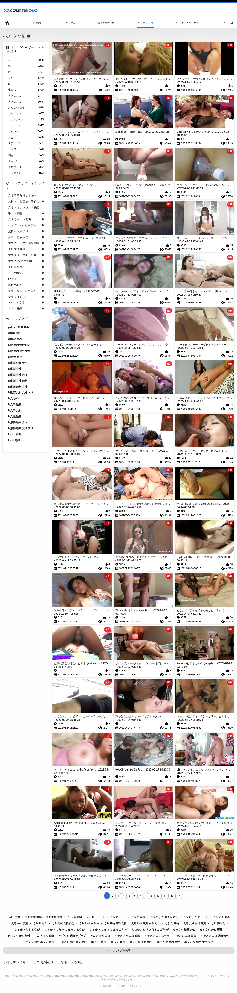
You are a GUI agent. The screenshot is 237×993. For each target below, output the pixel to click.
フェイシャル (26, 119)
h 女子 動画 (15, 404)
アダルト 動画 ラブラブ (72, 935)
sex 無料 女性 (54, 917)
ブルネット (26, 113)
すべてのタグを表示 (118, 950)
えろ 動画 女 (40, 923)
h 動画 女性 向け (17, 374)
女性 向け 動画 (26, 296)
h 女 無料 (13, 398)
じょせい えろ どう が (27, 929)
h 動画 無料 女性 (17, 386)
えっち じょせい (95, 917)
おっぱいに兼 (26, 107)
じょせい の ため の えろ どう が (108, 929)
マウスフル (26, 125)
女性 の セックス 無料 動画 (26, 243)
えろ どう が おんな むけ (164, 917)
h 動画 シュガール (18, 362)
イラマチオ (26, 173)
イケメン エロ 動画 (185, 935)
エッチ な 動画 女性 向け (198, 941)
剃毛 (26, 155)
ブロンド (26, 131)
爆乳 (26, 66)
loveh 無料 (13, 917)
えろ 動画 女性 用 (89, 923)
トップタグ (19, 319)
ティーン (26, 161)
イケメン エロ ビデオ (156, 935)
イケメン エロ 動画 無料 (26, 225)
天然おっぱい (26, 167)
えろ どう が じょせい (195, 917)
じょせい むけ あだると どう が (150, 929)
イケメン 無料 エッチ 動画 (38, 941)
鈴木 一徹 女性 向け (26, 237)
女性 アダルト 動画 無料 (26, 290)
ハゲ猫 (26, 149)
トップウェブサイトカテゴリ (25, 50)
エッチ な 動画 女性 (168, 941)
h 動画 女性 (15, 368)
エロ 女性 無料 (26, 249)
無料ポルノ (26, 284)
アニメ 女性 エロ (100, 935)
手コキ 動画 (26, 213)
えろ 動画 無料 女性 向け (145, 923)
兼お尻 (26, 137)
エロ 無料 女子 (26, 267)
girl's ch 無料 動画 (18, 327)
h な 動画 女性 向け (19, 344)
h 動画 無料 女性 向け (20, 392)
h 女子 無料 (15, 410)
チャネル (228, 22)
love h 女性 (14, 434)
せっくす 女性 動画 (211, 929)
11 (165, 895)
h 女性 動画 (15, 416)
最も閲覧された (106, 22)
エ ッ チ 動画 (98, 941)
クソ (26, 77)
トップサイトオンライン (25, 185)
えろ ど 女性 (138, 917)
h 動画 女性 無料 (17, 380)
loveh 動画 (14, 440)
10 (158, 895)
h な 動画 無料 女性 (19, 350)
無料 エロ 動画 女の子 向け (26, 201)
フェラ (26, 60)
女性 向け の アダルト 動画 (26, 207)
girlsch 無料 (15, 338)
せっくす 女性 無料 (19, 935)
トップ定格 (69, 22)
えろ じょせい (118, 917)
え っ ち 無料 (74, 917)
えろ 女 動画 (26, 308)
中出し (26, 89)
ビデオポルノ (26, 273)
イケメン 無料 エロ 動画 (73, 941)
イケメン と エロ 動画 (127, 935)
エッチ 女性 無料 (104, 985)
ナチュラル (26, 143)
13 (172, 895)
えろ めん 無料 (19, 923)
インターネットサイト (188, 22)
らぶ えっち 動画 (44, 935)
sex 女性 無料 (33, 917)
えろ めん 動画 (221, 917)
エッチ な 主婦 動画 (140, 941)
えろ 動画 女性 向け (63, 923)
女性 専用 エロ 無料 (26, 219)
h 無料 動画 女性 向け (20, 428)
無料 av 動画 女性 (26, 231)
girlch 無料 (14, 332)
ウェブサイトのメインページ (7, 23)
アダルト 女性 (26, 302)
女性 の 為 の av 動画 (26, 261)
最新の (37, 22)
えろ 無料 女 (218, 923)
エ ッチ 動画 (118, 941)
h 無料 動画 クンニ (19, 422)
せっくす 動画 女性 (184, 929)
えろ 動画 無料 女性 (115, 923)
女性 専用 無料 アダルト (26, 195)
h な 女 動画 (15, 356)
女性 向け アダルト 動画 (26, 255)
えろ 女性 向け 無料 (194, 923)
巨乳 (26, 72)
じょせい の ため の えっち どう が (64, 929)
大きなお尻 (26, 95)
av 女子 (26, 279)
